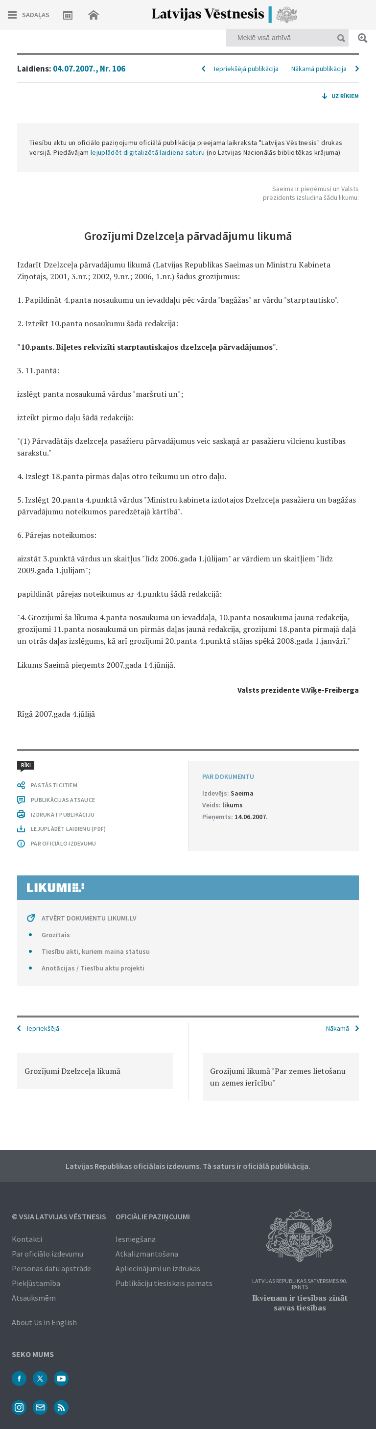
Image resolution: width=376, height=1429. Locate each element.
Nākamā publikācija (319, 68)
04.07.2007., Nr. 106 (89, 68)
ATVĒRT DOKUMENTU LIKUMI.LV (89, 918)
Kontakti (27, 1239)
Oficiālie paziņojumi (153, 1216)
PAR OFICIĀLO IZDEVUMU (63, 843)
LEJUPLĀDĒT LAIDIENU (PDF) (68, 828)
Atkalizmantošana (147, 1254)
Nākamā (337, 1028)
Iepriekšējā (43, 1028)
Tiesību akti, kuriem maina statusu (96, 951)
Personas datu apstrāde (51, 1268)
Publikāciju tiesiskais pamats (164, 1283)
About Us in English (44, 1322)
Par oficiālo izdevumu (47, 1254)
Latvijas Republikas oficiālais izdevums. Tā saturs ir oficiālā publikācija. (188, 1166)
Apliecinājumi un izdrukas (158, 1268)
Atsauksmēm (34, 1298)
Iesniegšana (136, 1239)
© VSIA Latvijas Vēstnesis (59, 1216)
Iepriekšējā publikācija (246, 68)
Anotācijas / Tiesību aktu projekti (93, 968)
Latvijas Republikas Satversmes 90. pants (299, 1284)
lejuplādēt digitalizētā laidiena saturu (148, 152)
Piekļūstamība (36, 1283)
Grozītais (56, 934)
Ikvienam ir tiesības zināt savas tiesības (300, 1302)
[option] (95, 1071)
